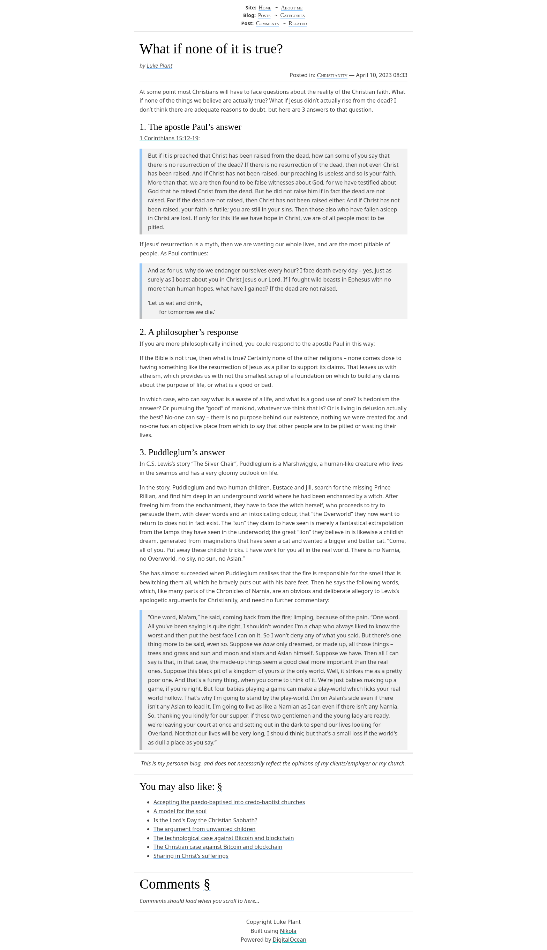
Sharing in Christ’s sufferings (190, 856)
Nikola (288, 931)
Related (298, 23)
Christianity (332, 75)
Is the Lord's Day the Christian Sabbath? (205, 820)
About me (291, 7)
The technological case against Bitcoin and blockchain (223, 838)
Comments (267, 23)
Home (265, 7)
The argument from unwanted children (204, 829)
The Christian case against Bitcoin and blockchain (217, 847)
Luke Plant (160, 65)
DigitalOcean (290, 939)
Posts (264, 15)
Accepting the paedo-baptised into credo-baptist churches (229, 802)
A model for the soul (180, 811)
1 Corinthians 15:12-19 (169, 138)
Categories (292, 15)
